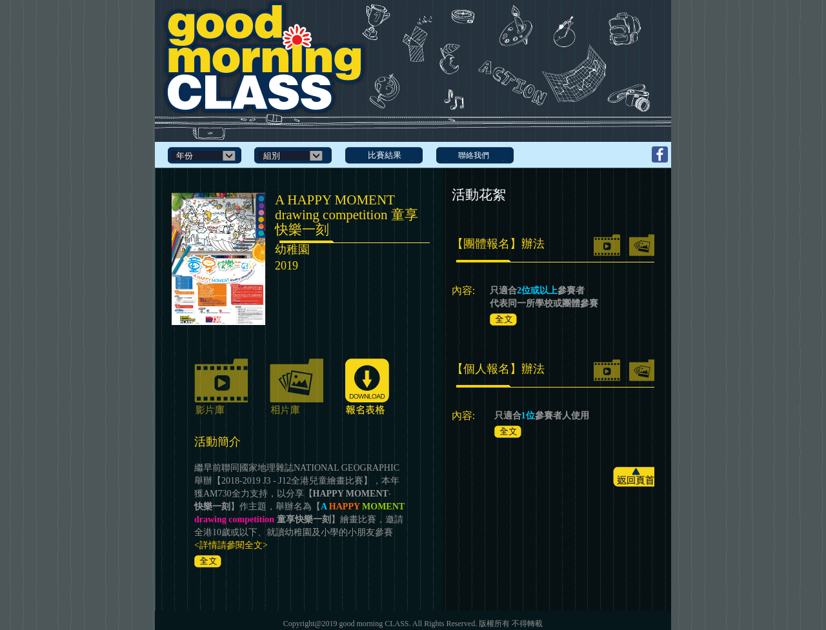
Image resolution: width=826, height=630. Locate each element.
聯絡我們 (473, 155)
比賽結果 (384, 155)
